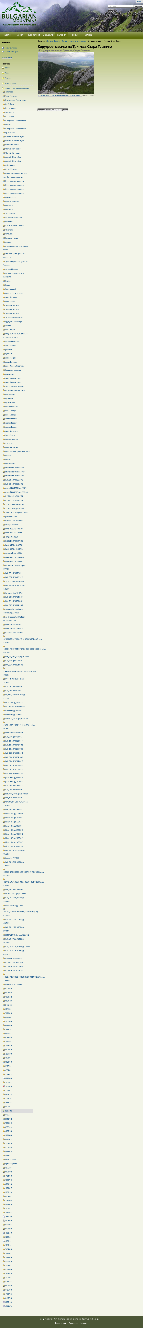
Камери (88, 35)
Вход (139, 1)
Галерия (61, 35)
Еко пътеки (34, 35)
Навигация (6, 64)
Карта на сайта (61, 1323)
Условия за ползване (73, 1319)
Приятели (85, 1319)
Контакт (83, 1323)
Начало (7, 35)
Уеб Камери (94, 1319)
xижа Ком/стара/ (11, 51)
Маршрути (48, 35)
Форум (75, 35)
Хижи (20, 35)
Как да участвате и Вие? (48, 1319)
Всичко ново (7, 57)
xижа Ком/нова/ (11, 48)
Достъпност (74, 1323)
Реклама (61, 1319)
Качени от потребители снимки (74, 41)
